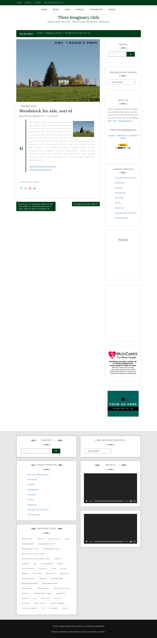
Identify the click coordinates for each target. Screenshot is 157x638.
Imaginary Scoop (28, 106)
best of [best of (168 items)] (40, 539)
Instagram (120, 193)
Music (56, 9)
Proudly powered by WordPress (65, 632)
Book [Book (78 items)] (67, 539)
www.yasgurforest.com (40, 169)
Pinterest (119, 208)
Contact (79, 9)
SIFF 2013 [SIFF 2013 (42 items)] (25, 603)
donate (111, 136)
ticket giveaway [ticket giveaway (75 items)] (57, 603)
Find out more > (126, 121)
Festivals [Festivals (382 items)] (43, 568)
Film (67, 9)
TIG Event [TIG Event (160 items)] (53, 608)
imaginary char (26, 116)
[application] (110, 488)
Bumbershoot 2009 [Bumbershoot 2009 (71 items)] (51, 549)
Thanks (37, 2)
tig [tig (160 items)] (43, 608)
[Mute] (131, 501)
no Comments (52, 116)
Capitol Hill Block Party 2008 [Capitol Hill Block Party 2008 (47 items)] (35, 559)
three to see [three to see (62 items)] (40, 603)
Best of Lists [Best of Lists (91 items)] (54, 539)
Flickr (118, 203)
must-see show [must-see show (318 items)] (28, 578)
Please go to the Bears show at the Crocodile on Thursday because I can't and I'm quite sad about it (35, 206)
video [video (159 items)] (64, 608)
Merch (112, 9)
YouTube (119, 198)
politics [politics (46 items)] (25, 593)
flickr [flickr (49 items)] (64, 568)
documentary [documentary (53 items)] (47, 564)
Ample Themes (98, 632)
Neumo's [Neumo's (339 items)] (43, 578)
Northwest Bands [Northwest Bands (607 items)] (30, 583)
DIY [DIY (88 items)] (34, 564)
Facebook (119, 183)
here (37, 182)
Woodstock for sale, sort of (45, 111)
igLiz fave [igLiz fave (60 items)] (37, 573)
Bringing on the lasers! (86, 204)
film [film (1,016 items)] (54, 568)
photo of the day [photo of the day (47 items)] (61, 588)
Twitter (119, 188)
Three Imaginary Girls (78, 17)
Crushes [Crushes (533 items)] (25, 564)
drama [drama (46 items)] (60, 564)
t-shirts (133, 136)
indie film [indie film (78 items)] (51, 573)
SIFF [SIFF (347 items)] (35, 598)
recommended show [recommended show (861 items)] (43, 593)
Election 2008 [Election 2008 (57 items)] (28, 568)
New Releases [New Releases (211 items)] (57, 578)
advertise (122, 136)
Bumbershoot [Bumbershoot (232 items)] (28, 544)
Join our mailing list (53, 2)
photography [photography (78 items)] (43, 588)
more (123, 138)
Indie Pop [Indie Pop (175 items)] (64, 573)
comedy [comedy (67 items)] (57, 559)
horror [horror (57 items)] (25, 573)
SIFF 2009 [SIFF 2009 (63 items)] (45, 598)
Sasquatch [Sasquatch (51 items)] (61, 593)
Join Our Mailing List (126, 178)
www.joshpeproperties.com (42, 166)
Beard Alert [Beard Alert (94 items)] (27, 539)
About (19, 2)
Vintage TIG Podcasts (126, 213)
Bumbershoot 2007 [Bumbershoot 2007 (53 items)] (47, 544)
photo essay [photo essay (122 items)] (27, 588)
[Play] (87, 501)
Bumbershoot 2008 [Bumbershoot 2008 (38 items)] (30, 549)
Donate (28, 2)
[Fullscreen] (134, 501)
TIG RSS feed (121, 218)
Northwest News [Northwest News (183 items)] (50, 583)
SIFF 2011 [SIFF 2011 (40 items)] (58, 598)
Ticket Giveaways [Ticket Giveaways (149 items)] (29, 608)
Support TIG (96, 9)
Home (44, 9)
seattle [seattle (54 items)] (25, 598)
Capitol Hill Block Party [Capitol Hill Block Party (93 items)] (33, 554)
